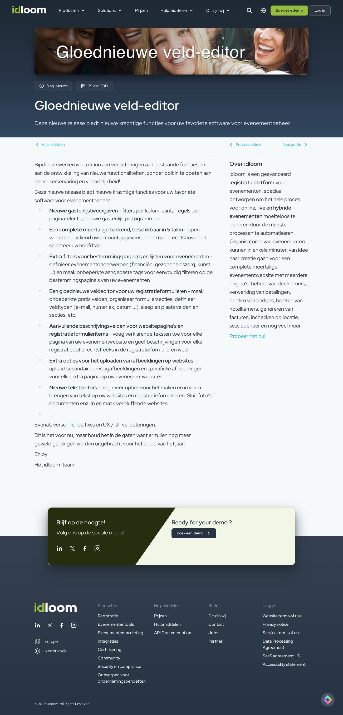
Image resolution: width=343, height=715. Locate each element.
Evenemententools (116, 624)
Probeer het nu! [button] (247, 336)
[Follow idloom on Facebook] (85, 549)
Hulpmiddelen (167, 624)
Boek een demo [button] (289, 10)
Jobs (213, 632)
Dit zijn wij (217, 616)
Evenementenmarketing (120, 632)
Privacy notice (275, 624)
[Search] (249, 10)
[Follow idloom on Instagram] (97, 549)
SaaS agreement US (281, 656)
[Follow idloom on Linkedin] (59, 549)
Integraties (108, 641)
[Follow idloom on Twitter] (72, 549)
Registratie (108, 616)
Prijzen (141, 10)
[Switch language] (263, 10)
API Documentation (172, 632)
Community (109, 658)
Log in (320, 10)
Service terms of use (282, 632)
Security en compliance (119, 666)
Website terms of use (282, 616)
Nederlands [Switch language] (50, 651)
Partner (215, 641)
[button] (46, 641)
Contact (216, 624)
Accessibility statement (284, 664)
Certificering (109, 649)
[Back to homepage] (56, 610)
